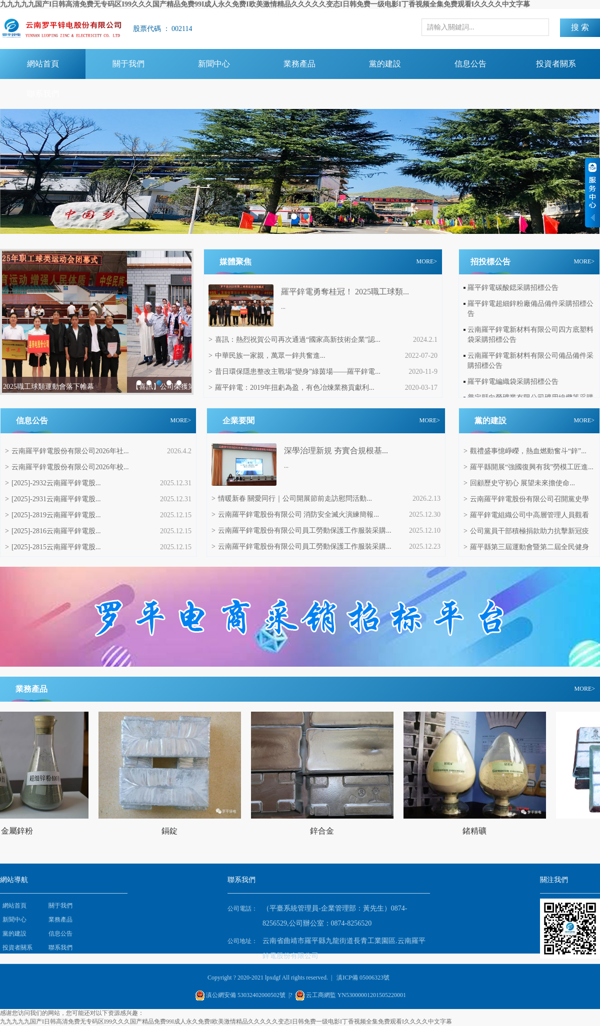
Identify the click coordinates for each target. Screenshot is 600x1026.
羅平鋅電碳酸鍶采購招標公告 (513, 287)
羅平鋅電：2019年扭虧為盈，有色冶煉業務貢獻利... (291, 387)
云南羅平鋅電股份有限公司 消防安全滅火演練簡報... (295, 514)
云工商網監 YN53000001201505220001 (356, 995)
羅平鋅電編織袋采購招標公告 (513, 381)
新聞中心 (214, 63)
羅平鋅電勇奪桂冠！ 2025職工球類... (345, 291)
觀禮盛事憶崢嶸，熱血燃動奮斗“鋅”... (525, 451)
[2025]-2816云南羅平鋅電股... (52, 531)
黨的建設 (385, 63)
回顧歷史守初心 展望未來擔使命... (519, 483)
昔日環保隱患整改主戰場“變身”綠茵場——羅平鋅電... (294, 371)
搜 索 (580, 27)
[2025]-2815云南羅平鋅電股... (52, 547)
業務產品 (300, 63)
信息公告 (470, 63)
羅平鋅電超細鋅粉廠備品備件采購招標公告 (531, 308)
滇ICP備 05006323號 (363, 977)
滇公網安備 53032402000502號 (246, 995)
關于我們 (128, 63)
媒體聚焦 (236, 261)
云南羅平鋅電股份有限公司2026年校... (66, 467)
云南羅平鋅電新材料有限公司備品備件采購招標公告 (531, 360)
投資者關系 (556, 63)
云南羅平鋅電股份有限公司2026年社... (66, 451)
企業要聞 (238, 420)
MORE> (426, 261)
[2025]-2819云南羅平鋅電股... (52, 515)
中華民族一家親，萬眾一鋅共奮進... (266, 355)
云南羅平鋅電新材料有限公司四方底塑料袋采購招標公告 (531, 334)
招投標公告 (490, 261)
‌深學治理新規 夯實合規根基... (336, 450)
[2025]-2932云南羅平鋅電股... (52, 483)
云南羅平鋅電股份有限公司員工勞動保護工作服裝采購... (301, 530)
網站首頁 (43, 63)
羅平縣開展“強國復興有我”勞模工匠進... (529, 467)
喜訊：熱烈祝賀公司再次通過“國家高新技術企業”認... (294, 339)
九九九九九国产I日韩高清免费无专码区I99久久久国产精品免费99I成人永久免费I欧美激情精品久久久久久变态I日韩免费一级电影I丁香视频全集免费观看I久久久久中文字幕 (265, 4)
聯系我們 (43, 93)
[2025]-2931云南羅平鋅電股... (52, 499)
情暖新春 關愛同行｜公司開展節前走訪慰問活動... (292, 498)
